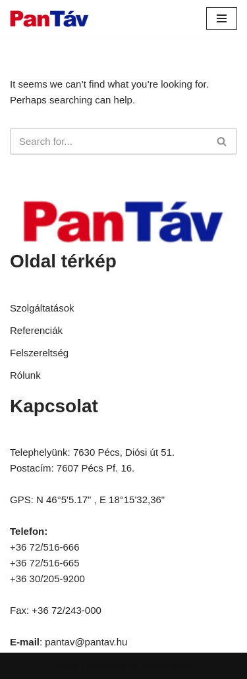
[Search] (108, 141)
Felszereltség (39, 352)
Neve (67, 665)
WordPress (166, 665)
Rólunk (25, 375)
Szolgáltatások (42, 307)
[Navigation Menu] (221, 18)
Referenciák (36, 330)
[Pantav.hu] (49, 18)
